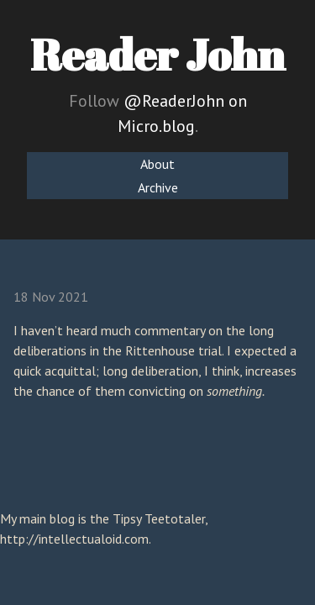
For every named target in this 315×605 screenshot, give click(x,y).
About (157, 163)
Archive (158, 187)
